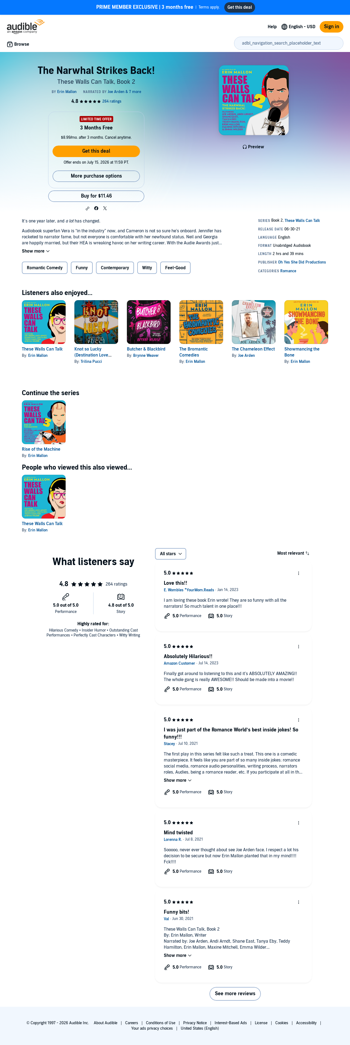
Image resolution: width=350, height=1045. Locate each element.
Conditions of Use (160, 1023)
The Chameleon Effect (253, 349)
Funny (82, 268)
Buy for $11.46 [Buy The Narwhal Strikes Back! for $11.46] (96, 196)
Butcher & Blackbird (146, 349)
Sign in (331, 27)
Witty (147, 268)
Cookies (281, 1023)
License (261, 1023)
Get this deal (96, 151)
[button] (87, 208)
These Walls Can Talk (42, 349)
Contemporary (115, 268)
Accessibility (306, 1023)
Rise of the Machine (41, 449)
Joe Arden (246, 355)
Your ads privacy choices (152, 1028)
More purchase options (96, 176)
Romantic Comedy (45, 268)
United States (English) (200, 1028)
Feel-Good (175, 268)
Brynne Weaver (146, 355)
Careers (131, 1023)
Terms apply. (158, 7)
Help (272, 27)
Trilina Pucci (91, 361)
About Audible (105, 1023)
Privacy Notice (195, 1023)
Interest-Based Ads (231, 1023)
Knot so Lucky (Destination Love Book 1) (91, 355)
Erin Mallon (38, 355)
